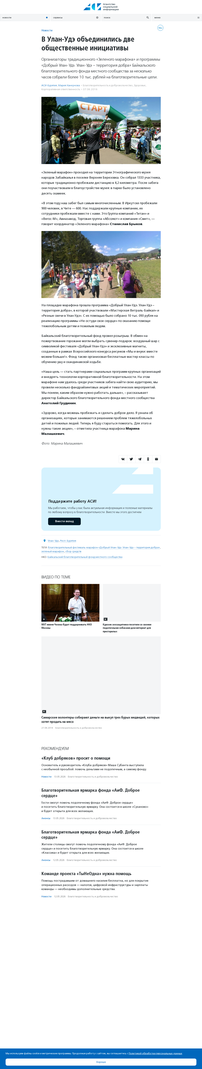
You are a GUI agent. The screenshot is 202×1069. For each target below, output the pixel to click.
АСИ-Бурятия (49, 85)
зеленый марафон (52, 551)
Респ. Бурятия (68, 540)
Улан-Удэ (53, 540)
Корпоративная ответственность (60, 89)
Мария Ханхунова (69, 85)
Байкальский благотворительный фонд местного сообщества (85, 557)
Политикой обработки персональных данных (155, 1053)
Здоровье (139, 85)
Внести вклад (64, 521)
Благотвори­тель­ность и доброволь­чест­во (108, 85)
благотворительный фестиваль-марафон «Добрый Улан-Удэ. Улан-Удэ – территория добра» (104, 547)
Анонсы (45, 818)
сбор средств (73, 551)
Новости (46, 30)
